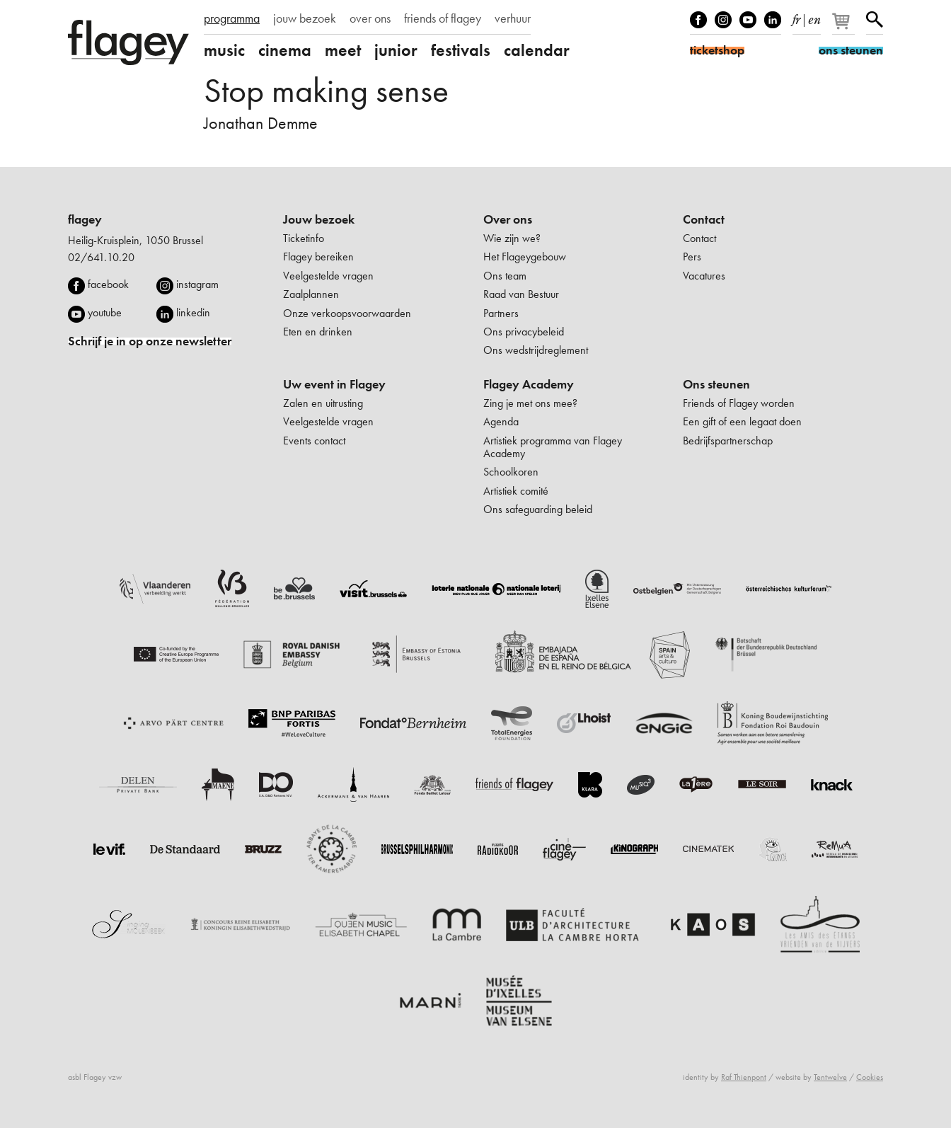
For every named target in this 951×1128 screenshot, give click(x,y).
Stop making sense (326, 90)
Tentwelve (830, 1077)
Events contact (314, 440)
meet (343, 50)
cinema (284, 50)
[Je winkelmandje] (844, 27)
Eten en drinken (317, 331)
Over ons (507, 219)
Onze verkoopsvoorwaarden (347, 313)
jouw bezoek (304, 18)
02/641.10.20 (101, 257)
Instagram (723, 19)
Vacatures (704, 275)
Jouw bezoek (319, 219)
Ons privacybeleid (523, 331)
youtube (105, 312)
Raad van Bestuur (521, 294)
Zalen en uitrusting (323, 403)
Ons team (504, 275)
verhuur (513, 18)
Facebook (698, 19)
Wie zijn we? (512, 238)
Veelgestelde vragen (328, 275)
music (224, 50)
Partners (501, 313)
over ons (370, 18)
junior (395, 50)
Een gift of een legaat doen (742, 421)
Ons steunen (716, 384)
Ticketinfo (303, 238)
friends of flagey (442, 18)
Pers (692, 256)
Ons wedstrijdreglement (535, 350)
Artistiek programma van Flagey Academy (552, 447)
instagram (197, 284)
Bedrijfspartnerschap (728, 440)
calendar (537, 50)
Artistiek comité (515, 490)
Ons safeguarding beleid (537, 509)
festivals (460, 50)
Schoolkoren (510, 471)
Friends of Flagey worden (739, 403)
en (814, 17)
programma (232, 18)
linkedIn (772, 19)
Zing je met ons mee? (530, 403)
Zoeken (874, 19)
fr (796, 17)
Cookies (869, 1077)
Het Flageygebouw (524, 256)
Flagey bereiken (318, 256)
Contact (704, 219)
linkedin (193, 312)
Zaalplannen (311, 294)
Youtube (747, 19)
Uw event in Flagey (334, 384)
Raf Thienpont (743, 1077)
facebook (108, 284)
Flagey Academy (528, 384)
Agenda (501, 421)
